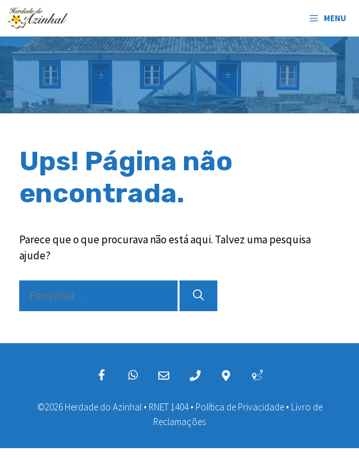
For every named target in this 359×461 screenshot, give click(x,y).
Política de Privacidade (240, 407)
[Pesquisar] (198, 295)
